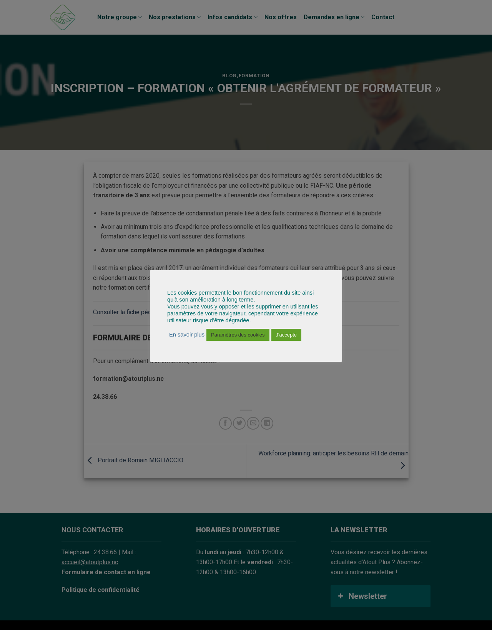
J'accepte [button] (286, 335)
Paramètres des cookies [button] (237, 335)
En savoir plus (186, 335)
